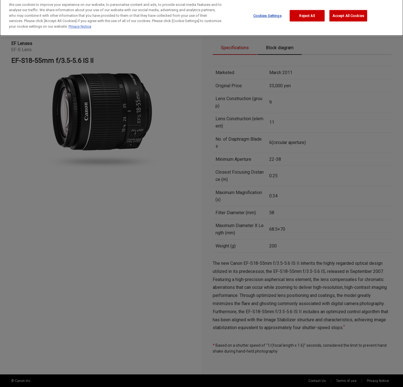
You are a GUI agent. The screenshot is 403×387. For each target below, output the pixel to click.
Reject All (307, 14)
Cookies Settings (267, 14)
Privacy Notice (80, 24)
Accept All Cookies (348, 14)
